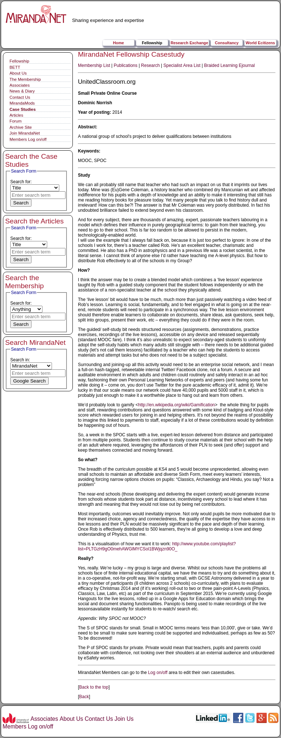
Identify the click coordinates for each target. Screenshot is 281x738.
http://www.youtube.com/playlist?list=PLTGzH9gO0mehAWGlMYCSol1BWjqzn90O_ (157, 546)
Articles (16, 115)
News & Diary (22, 91)
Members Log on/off (28, 139)
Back (84, 696)
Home (118, 43)
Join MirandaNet (25, 133)
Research (150, 65)
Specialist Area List (182, 65)
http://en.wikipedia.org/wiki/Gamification (176, 404)
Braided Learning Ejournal (229, 65)
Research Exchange (189, 43)
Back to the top (93, 687)
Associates (20, 85)
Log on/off (157, 672)
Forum (16, 121)
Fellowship (152, 43)
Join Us (124, 719)
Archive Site (21, 127)
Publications (126, 65)
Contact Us (20, 97)
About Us (18, 73)
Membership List (94, 65)
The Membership (25, 79)
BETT (15, 67)
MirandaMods (22, 103)
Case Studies (23, 109)
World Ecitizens (260, 43)
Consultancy (227, 43)
